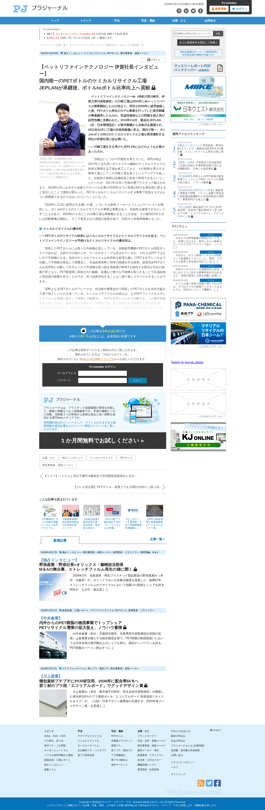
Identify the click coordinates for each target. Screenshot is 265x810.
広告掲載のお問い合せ (211, 124)
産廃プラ (116, 745)
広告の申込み (178, 740)
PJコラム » (179, 226)
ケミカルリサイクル (95, 53)
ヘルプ (174, 767)
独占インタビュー (73, 53)
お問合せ (210, 20)
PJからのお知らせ (180, 731)
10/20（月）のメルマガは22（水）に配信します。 (79, 37)
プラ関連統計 (118, 755)
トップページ (46, 45)
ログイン (239, 8)
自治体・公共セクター (149, 760)
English (215, 730)
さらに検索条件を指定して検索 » (198, 42)
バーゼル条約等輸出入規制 (58, 755)
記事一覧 (61, 45)
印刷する (153, 59)
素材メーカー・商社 (148, 750)
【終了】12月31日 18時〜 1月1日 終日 (86, 33)
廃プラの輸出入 (119, 760)
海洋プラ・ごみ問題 (55, 745)
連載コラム (50, 769)
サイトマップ (178, 774)
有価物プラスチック (122, 740)
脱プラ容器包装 (86, 755)
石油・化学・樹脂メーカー (151, 740)
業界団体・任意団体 (148, 769)
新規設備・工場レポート (75, 610)
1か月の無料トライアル (99, 359)
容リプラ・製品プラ (98, 668)
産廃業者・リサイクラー (126, 552)
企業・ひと (179, 20)
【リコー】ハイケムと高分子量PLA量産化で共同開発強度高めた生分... (88, 476)
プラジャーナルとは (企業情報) (187, 745)
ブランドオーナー (147, 736)
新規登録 (219, 8)
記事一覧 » (157, 539)
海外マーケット (119, 764)
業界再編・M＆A (149, 552)
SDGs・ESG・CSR (55, 736)
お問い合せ (177, 755)
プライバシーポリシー (183, 762)
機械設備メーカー (147, 764)
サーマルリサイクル (88, 745)
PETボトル (113, 53)
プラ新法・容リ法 (53, 740)
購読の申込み (178, 736)
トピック (85, 20)
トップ (55, 20)
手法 (117, 20)
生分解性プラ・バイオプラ (92, 750)
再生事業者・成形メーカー (134, 53)
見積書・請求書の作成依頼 (185, 750)
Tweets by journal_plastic (187, 362)
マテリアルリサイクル (102, 610)
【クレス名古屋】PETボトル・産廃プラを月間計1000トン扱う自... (119, 487)
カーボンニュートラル (56, 750)
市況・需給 (148, 20)
